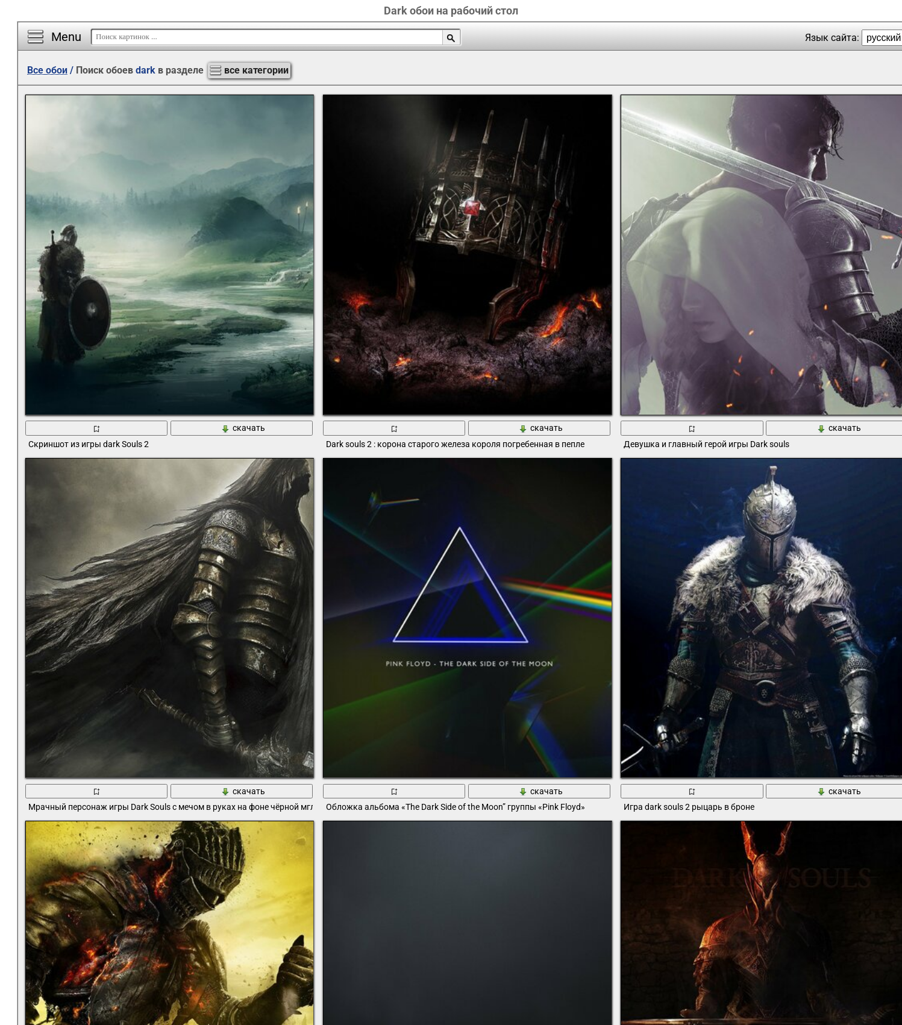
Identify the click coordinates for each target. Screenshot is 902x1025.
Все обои (47, 70)
